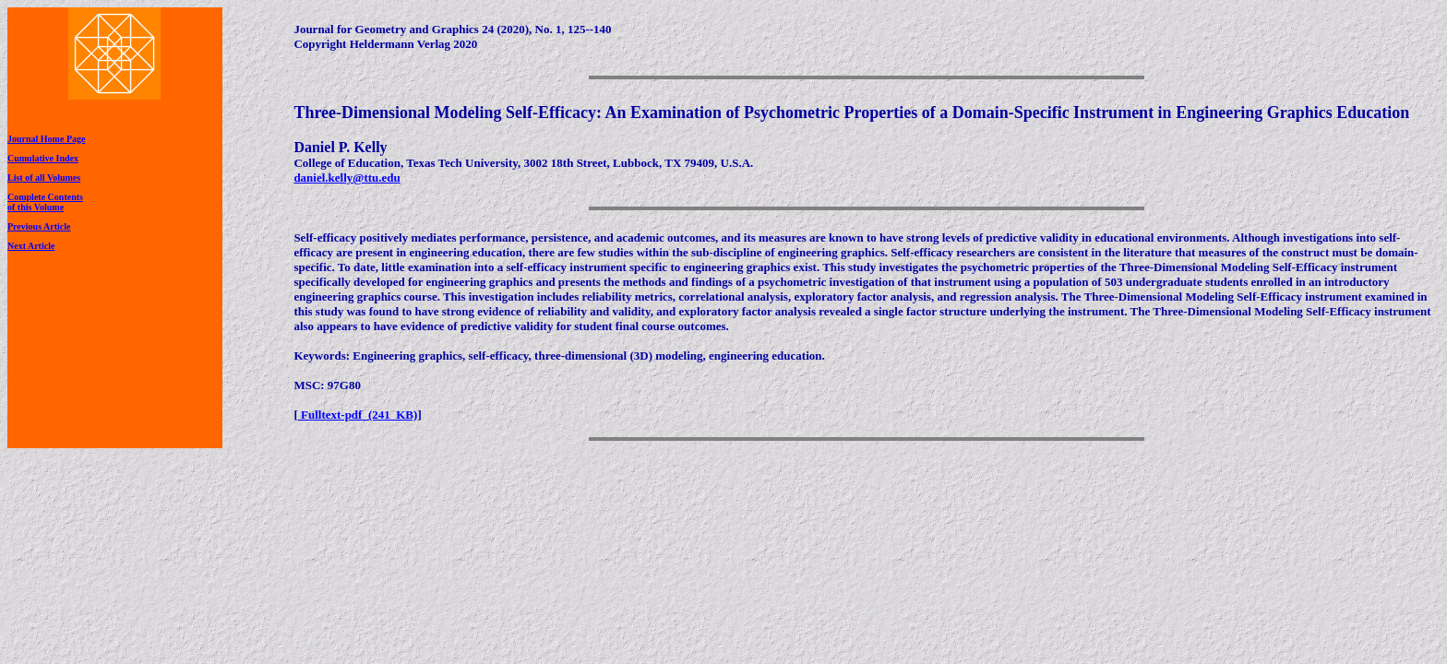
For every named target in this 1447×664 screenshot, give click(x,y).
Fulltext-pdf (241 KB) (358, 414)
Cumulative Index (42, 158)
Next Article (30, 246)
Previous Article (38, 226)
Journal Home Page (46, 139)
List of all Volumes (43, 177)
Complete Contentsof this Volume (45, 202)
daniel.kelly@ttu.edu (346, 177)
